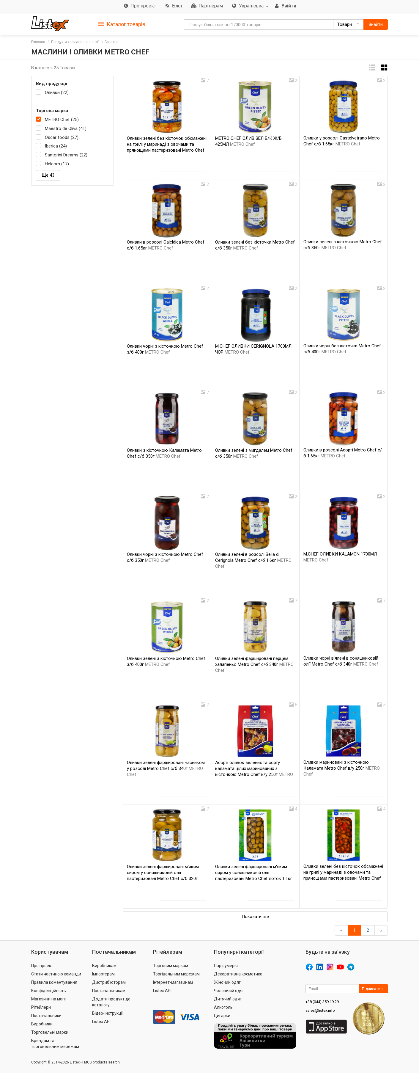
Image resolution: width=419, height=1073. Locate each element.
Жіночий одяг (227, 982)
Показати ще (255, 916)
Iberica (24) (56, 146)
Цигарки (222, 1015)
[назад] (341, 930)
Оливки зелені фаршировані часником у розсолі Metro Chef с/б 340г (166, 768)
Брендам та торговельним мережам (55, 1043)
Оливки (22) (57, 92)
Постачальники (46, 1015)
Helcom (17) (57, 164)
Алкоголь (223, 1007)
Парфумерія (226, 965)
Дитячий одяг (228, 999)
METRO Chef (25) (62, 119)
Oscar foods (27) (61, 137)
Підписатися (373, 988)
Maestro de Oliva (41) (65, 128)
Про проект (42, 965)
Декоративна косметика (238, 974)
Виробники (42, 1024)
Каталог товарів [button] (121, 24)
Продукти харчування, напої (75, 42)
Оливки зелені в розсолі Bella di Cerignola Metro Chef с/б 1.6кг (253, 560)
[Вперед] (381, 930)
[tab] (121, 24)
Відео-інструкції (107, 1013)
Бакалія (111, 42)
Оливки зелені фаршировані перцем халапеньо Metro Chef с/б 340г (254, 664)
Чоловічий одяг (229, 990)
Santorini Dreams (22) (66, 155)
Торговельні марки (49, 1032)
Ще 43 (48, 175)
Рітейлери (41, 1007)
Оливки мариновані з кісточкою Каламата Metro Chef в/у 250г (341, 768)
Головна (38, 42)
